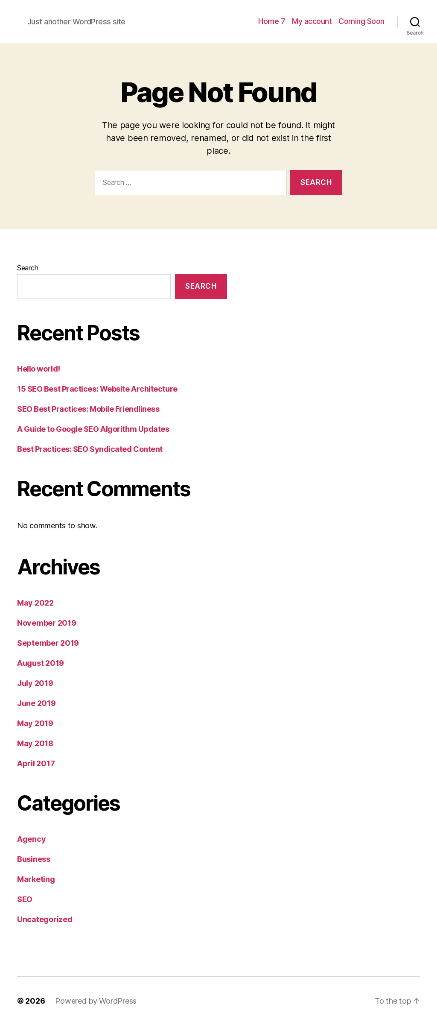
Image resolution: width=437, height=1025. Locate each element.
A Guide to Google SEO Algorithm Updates (93, 429)
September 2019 (48, 642)
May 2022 (35, 602)
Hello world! (38, 368)
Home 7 (271, 21)
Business (33, 859)
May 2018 (35, 743)
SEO (24, 899)
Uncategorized (45, 919)
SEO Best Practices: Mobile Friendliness (88, 408)
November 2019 (46, 622)
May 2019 (35, 723)
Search (27, 268)
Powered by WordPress (96, 1000)
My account (312, 21)
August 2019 (40, 663)
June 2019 (36, 703)
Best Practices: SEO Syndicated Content (90, 449)
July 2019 (35, 683)
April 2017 (36, 763)
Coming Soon (361, 21)
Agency (31, 839)
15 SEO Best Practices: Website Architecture (97, 388)
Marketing (36, 879)
